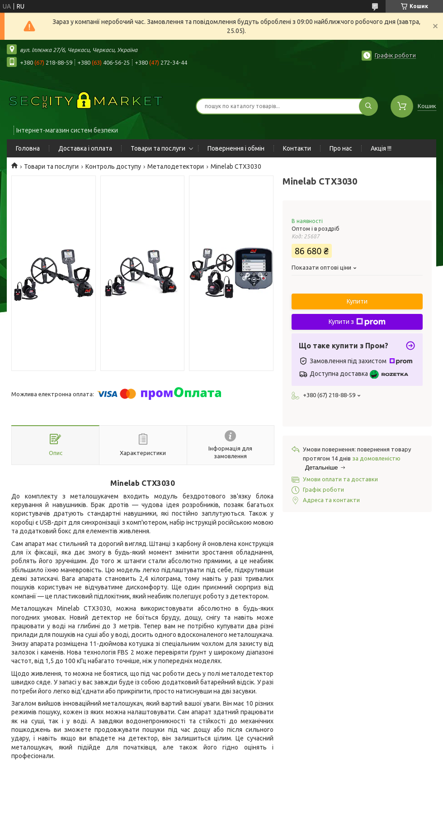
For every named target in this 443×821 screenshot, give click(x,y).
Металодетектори (175, 166)
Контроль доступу (113, 166)
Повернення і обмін (235, 148)
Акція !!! (381, 148)
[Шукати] (368, 106)
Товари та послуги (158, 148)
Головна (28, 148)
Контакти (297, 148)
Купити (357, 301)
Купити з (357, 322)
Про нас (341, 148)
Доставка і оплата (85, 148)
